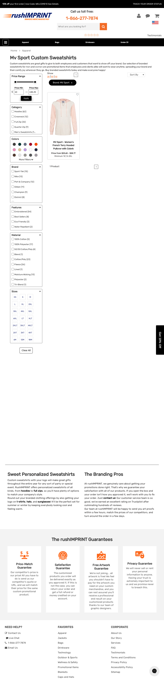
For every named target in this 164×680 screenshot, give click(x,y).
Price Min (18, 88)
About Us (116, 527)
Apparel (25, 42)
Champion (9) (20, 192)
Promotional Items (68, 561)
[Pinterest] (21, 618)
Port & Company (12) (24, 182)
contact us (109, 392)
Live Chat (12, 532)
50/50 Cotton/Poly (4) (24, 249)
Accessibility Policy (122, 561)
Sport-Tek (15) (21, 171)
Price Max (33, 88)
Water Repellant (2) (23, 227)
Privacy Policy (119, 556)
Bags (57, 42)
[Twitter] (12, 618)
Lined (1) (18, 269)
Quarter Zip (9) (21, 127)
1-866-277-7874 (82, 18)
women (39, 66)
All (56, 76)
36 (48, 76)
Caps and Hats (66, 571)
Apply (26, 98)
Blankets (63, 566)
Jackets (62, 532)
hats (29, 396)
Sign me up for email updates (24, 597)
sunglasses (44, 396)
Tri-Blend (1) (20, 284)
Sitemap (115, 566)
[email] (26, 591)
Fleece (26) (19, 264)
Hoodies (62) (20, 111)
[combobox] (136, 74)
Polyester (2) (20, 279)
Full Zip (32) (20, 122)
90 (52, 76)
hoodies (25, 385)
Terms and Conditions (123, 551)
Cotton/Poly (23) (22, 259)
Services (115, 537)
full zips (38, 385)
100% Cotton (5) (22, 239)
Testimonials (154, 35)
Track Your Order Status (147, 4)
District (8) (19, 197)
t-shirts (21, 396)
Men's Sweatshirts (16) (25, 132)
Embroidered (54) (22, 211)
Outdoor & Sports (68, 551)
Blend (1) (18, 254)
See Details (53, 4)
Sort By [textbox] (134, 74)
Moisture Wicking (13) (24, 274)
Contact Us (13, 527)
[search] (78, 26)
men (28, 66)
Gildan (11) (19, 187)
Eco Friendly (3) (21, 221)
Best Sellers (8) (21, 216)
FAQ (113, 542)
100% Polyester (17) (23, 244)
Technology (64, 547)
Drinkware (90, 42)
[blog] (17, 618)
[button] (160, 340)
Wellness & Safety (68, 556)
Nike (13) (18, 176)
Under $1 (124, 42)
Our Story (116, 532)
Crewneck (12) (21, 116)
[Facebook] (7, 618)
